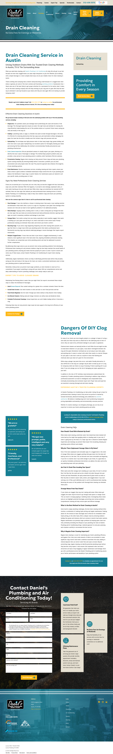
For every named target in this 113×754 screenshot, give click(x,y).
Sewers (68, 716)
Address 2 (8, 639)
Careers (46, 3)
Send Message (29, 677)
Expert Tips (54, 3)
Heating (68, 720)
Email (31, 618)
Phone (7, 618)
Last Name (32, 613)
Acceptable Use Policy (36, 629)
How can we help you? (11, 665)
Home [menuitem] (29, 13)
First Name (8, 613)
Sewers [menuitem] (57, 13)
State (7, 649)
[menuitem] (90, 64)
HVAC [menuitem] (69, 13)
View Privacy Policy (45, 629)
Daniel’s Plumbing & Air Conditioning (35, 71)
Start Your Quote (86, 13)
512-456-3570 (89, 3)
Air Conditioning (70, 713)
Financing (39, 3)
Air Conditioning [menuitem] (49, 13)
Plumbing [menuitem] (41, 13)
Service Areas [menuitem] (76, 13)
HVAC (67, 723)
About (67, 706)
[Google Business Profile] (106, 702)
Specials (62, 3)
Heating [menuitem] (64, 13)
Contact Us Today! (14, 314)
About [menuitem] (34, 13)
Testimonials (70, 3)
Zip (7, 654)
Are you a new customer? (12, 660)
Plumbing (68, 709)
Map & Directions (36, 709)
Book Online (98, 13)
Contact (78, 3)
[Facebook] (99, 702)
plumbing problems (47, 84)
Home (67, 702)
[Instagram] (103, 702)
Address (8, 633)
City (7, 644)
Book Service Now (85, 96)
